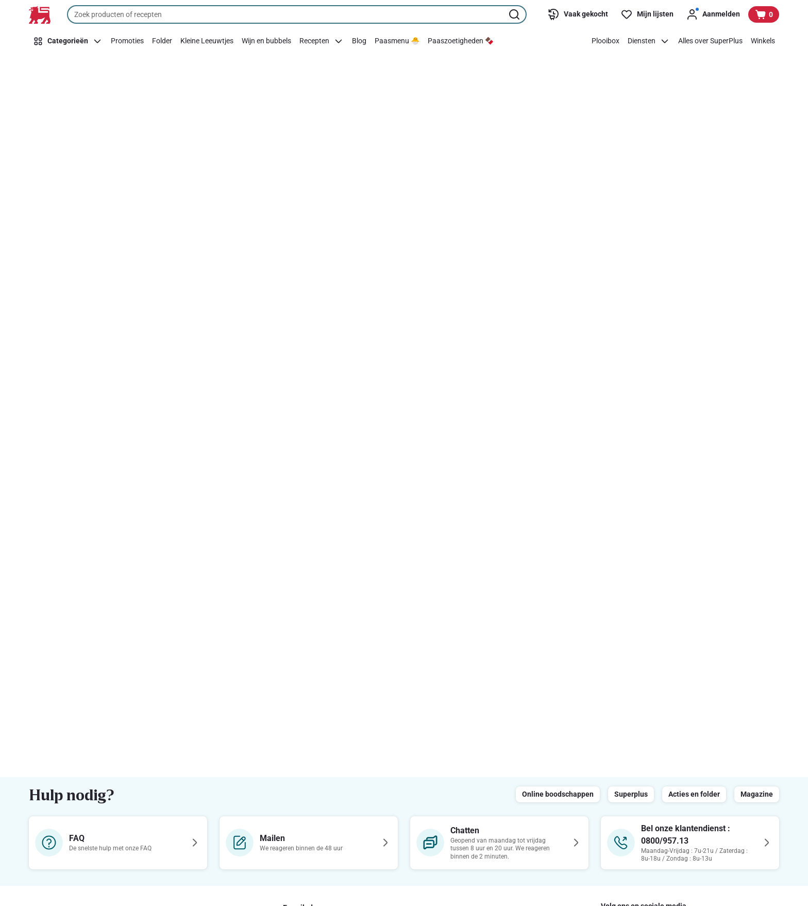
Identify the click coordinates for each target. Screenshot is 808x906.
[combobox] (297, 14)
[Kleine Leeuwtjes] (207, 41)
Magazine (756, 794)
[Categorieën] (68, 41)
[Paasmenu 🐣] (397, 41)
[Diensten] (649, 41)
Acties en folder (694, 794)
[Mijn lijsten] (647, 14)
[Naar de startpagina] (39, 15)
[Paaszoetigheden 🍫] (461, 41)
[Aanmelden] (713, 14)
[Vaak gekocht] (577, 14)
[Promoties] (127, 41)
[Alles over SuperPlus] (710, 41)
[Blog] (359, 41)
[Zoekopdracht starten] (515, 14)
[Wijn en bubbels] (266, 41)
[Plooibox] (605, 41)
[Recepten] (321, 41)
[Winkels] (763, 41)
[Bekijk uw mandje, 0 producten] (763, 14)
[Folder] (162, 41)
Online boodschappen (558, 794)
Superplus (631, 794)
